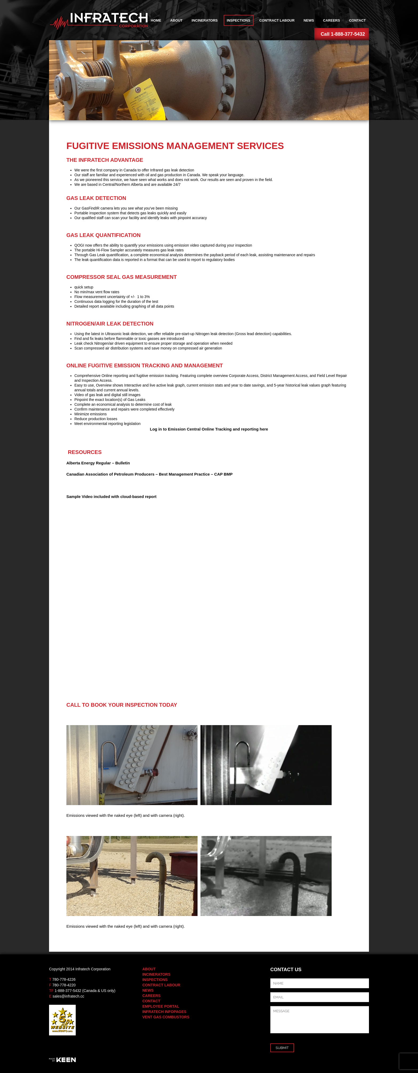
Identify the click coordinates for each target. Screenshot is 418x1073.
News (309, 20)
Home (156, 20)
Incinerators (205, 20)
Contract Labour (277, 20)
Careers (331, 20)
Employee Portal (160, 1006)
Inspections (238, 20)
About (176, 20)
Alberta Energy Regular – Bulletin (98, 463)
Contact (357, 20)
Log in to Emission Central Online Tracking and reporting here (209, 429)
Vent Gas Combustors (165, 1017)
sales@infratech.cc (68, 996)
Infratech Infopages (164, 1012)
